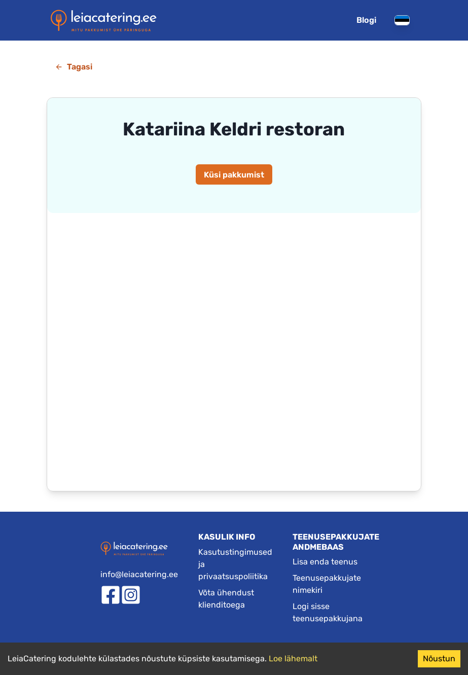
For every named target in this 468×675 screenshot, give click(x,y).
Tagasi (73, 67)
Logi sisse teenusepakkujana (328, 612)
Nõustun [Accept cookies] (439, 658)
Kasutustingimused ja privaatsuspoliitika (235, 564)
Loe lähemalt (293, 658)
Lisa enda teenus (325, 561)
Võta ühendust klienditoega (226, 599)
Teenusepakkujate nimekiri (327, 584)
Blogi (366, 20)
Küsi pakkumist (234, 175)
